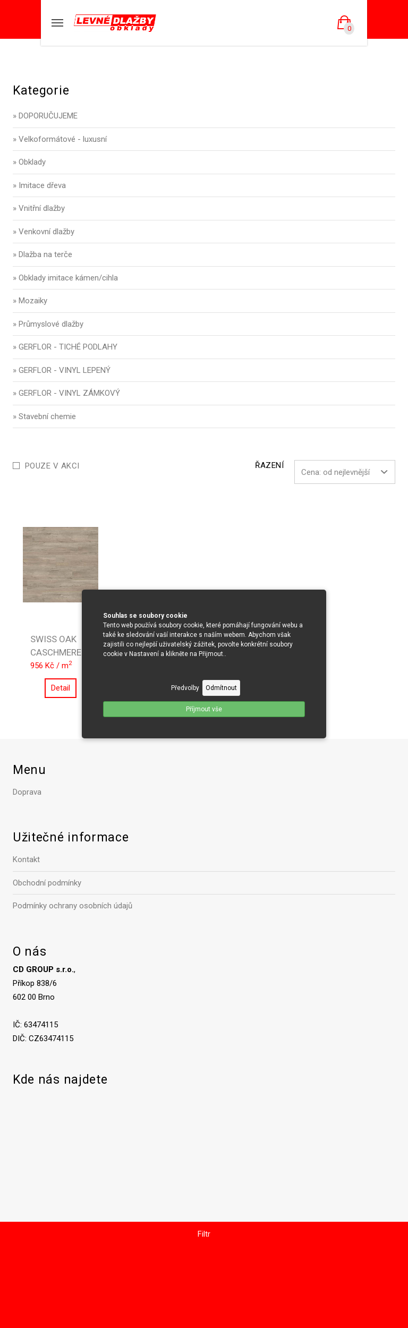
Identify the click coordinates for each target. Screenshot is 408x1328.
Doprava (27, 792)
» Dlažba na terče (42, 254)
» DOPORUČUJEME (45, 116)
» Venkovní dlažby (43, 231)
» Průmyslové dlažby (48, 324)
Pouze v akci (52, 466)
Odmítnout (221, 688)
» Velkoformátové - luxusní (60, 139)
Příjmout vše (204, 709)
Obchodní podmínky (47, 883)
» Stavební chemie (44, 416)
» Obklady (29, 162)
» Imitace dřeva (39, 185)
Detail (60, 688)
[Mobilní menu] (57, 23)
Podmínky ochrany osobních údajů (72, 905)
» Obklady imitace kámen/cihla (65, 278)
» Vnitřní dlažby (39, 208)
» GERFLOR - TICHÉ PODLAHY (65, 347)
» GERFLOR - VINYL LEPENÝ (61, 370)
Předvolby (185, 688)
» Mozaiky (30, 300)
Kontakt (26, 859)
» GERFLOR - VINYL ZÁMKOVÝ (66, 393)
